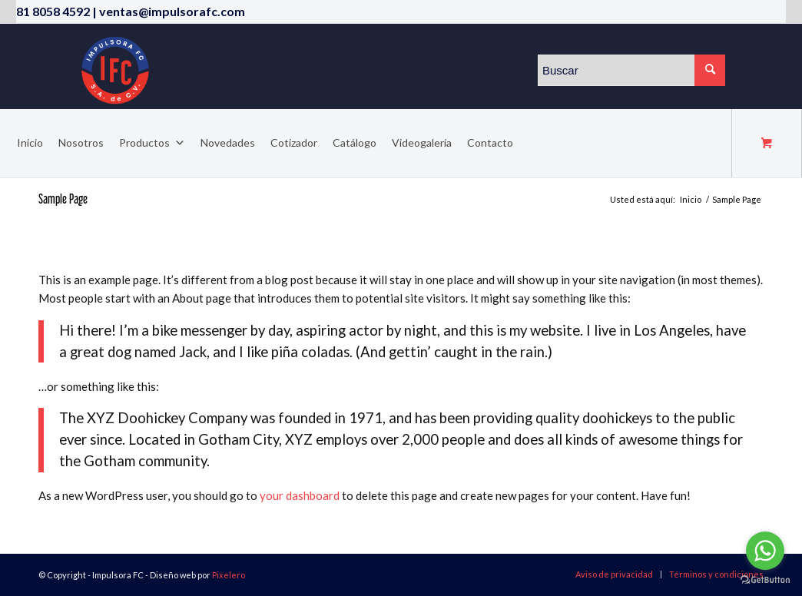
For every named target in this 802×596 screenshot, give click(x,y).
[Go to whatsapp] (765, 550)
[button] (177, 142)
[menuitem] (614, 574)
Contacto (490, 142)
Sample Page (63, 198)
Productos (152, 142)
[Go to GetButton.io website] (765, 580)
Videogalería (422, 142)
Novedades (227, 142)
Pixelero (228, 575)
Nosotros (81, 142)
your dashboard (300, 495)
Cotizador (293, 142)
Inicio (30, 142)
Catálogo (354, 142)
